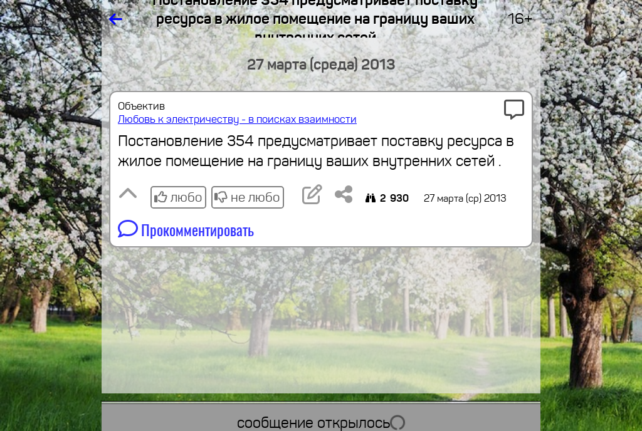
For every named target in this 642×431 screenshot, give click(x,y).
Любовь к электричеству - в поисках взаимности (237, 119)
